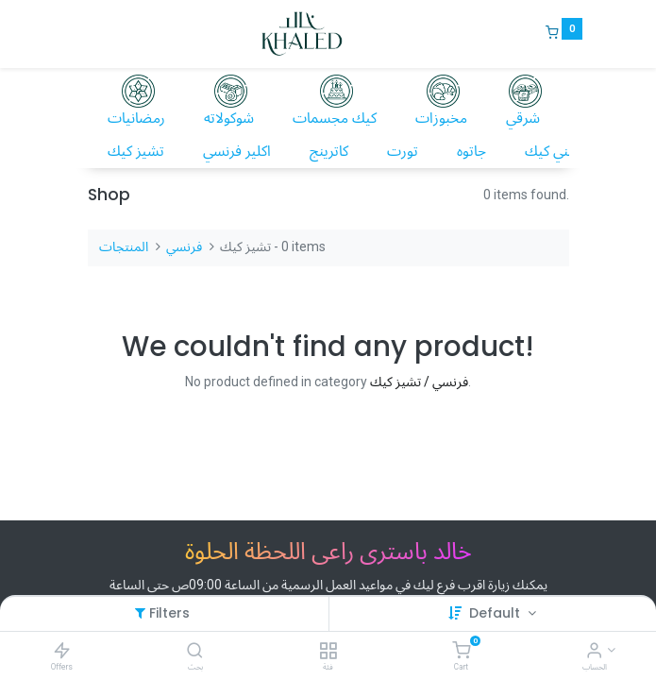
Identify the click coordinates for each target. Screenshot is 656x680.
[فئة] (328, 651)
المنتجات (123, 246)
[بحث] (195, 651)
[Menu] (75, 34)
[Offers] (61, 650)
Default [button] (496, 613)
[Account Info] (594, 651)
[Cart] (461, 651)
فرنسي (184, 246)
